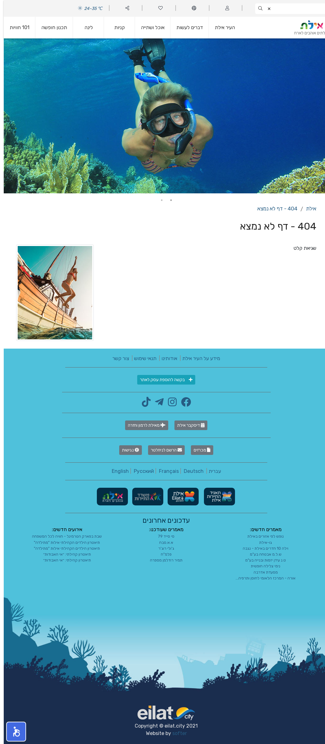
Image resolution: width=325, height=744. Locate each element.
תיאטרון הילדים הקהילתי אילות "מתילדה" (63, 542)
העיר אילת (221, 27)
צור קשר (117, 358)
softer (176, 733)
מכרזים (198, 450)
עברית (211, 471)
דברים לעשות (186, 27)
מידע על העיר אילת (197, 358)
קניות (116, 27)
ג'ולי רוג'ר (162, 548)
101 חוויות (16, 27)
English (116, 471)
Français (165, 471)
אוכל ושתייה (149, 27)
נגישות (126, 450)
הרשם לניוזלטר (162, 450)
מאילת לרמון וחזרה (143, 425)
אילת (307, 208)
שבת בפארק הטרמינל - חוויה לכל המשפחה (63, 536)
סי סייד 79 (162, 536)
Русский (140, 471)
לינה (85, 27)
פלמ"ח (162, 554)
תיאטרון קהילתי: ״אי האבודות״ (63, 554)
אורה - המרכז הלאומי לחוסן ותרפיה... (262, 578)
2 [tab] (158, 200)
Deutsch (190, 471)
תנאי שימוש (141, 358)
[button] (12, 731)
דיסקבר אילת (187, 425)
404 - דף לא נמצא (274, 208)
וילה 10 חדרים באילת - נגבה (262, 548)
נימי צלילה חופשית (262, 566)
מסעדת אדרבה (262, 572)
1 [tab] (167, 200)
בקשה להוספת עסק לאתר (162, 379)
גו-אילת (261, 542)
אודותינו (166, 358)
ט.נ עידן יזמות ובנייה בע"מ (261, 560)
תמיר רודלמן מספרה (162, 560)
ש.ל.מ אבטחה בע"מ (262, 554)
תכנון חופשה (50, 27)
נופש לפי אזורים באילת (262, 536)
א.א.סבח (162, 542)
